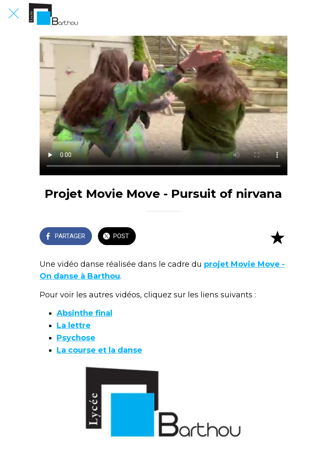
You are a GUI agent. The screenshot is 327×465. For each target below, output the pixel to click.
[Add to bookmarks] (277, 237)
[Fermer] (14, 14)
